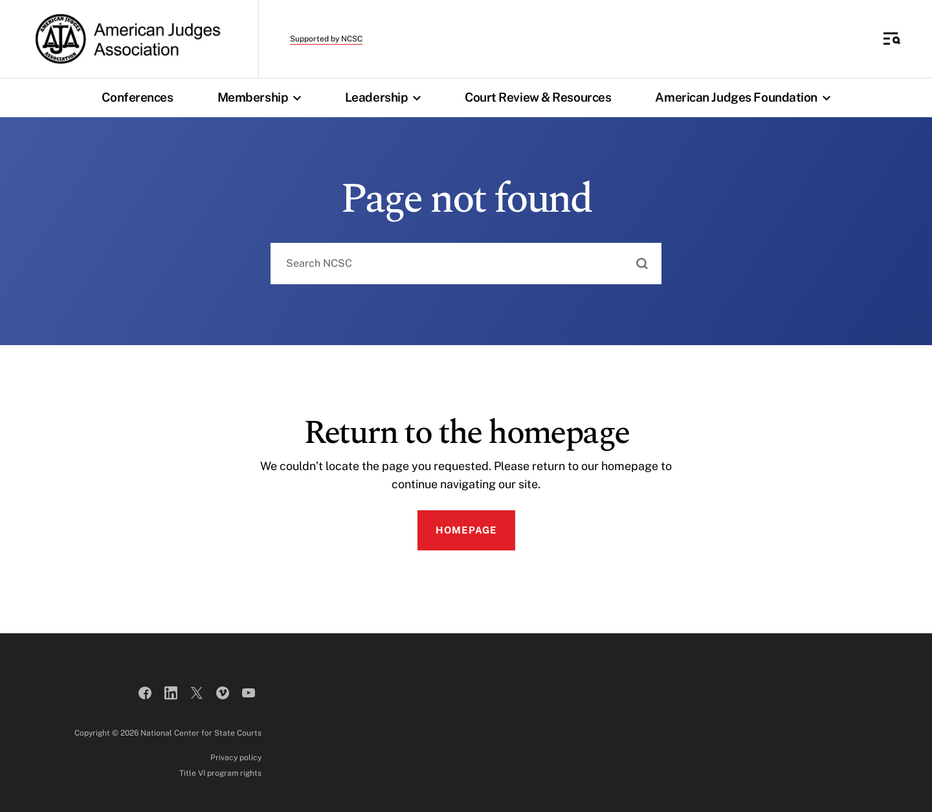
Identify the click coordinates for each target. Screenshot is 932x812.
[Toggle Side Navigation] (892, 39)
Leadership (386, 97)
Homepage (466, 530)
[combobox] (466, 263)
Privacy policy (235, 757)
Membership (262, 97)
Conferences (137, 97)
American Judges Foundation (745, 97)
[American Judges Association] (126, 39)
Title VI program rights (220, 773)
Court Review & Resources (538, 97)
